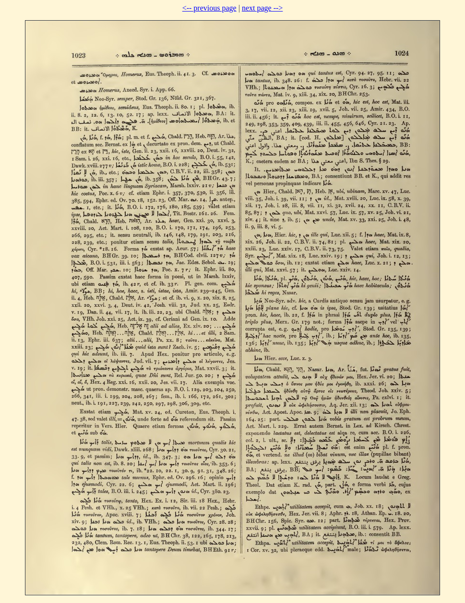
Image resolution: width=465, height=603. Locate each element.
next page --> (262, 8)
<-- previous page (209, 8)
